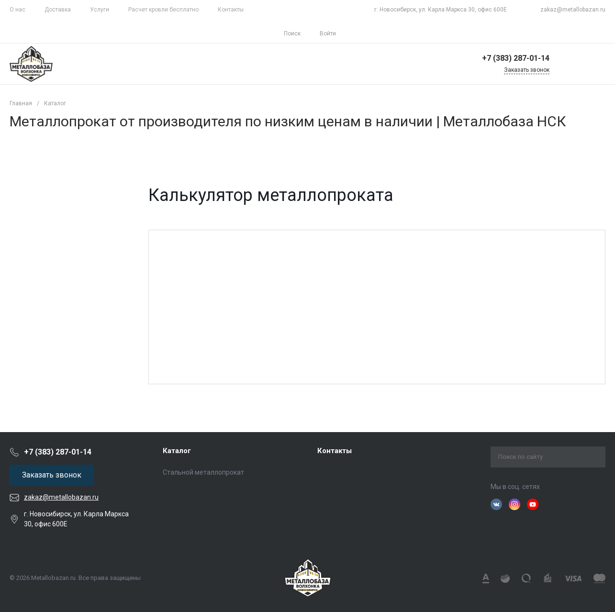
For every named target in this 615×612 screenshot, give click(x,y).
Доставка (58, 9)
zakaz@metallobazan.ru (572, 9)
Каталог (177, 450)
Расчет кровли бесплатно (163, 9)
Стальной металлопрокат (203, 472)
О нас (17, 9)
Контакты (231, 9)
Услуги (99, 9)
